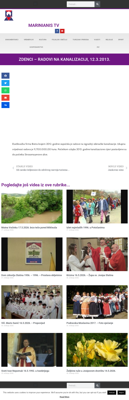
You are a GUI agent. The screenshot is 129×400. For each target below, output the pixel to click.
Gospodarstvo (36, 47)
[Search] (97, 4)
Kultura (43, 40)
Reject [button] (121, 393)
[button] (35, 3)
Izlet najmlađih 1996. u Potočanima (85, 227)
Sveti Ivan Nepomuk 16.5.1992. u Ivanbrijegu (25, 370)
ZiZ (98, 47)
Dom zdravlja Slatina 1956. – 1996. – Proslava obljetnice (31, 275)
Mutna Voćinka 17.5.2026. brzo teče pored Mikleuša (29, 227)
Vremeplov (29, 40)
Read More (64, 397)
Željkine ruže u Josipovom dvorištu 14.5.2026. (91, 370)
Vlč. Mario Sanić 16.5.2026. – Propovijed (23, 323)
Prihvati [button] (112, 393)
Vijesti (97, 40)
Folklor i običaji (59, 40)
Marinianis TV (43, 25)
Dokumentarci (11, 40)
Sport (121, 40)
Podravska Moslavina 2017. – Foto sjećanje (89, 323)
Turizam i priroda (81, 40)
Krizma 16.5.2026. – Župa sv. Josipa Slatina (89, 275)
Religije (109, 40)
